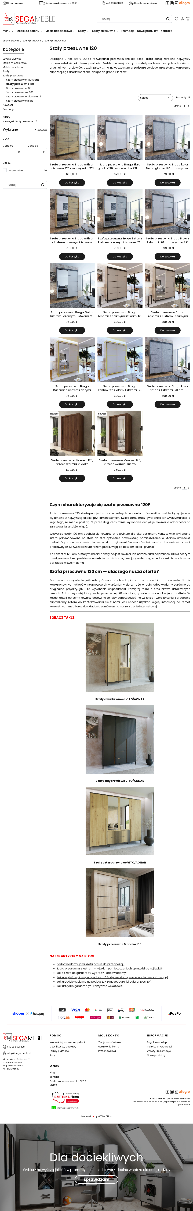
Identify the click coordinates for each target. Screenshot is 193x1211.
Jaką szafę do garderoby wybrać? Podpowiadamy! (92, 973)
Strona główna (11, 40)
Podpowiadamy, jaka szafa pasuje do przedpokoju (90, 964)
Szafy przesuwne (32, 40)
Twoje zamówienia (109, 1042)
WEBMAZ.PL (103, 1116)
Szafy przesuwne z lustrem (22, 80)
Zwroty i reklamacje (159, 1051)
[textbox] (155, 97)
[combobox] (129, 19)
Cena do (33, 145)
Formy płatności (59, 1051)
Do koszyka (72, 182)
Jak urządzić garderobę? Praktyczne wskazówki (89, 986)
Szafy (6, 71)
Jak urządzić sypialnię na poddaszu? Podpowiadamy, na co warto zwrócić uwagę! (112, 977)
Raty (52, 1055)
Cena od (8, 145)
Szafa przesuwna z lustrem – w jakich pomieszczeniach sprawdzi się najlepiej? (110, 968)
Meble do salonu (13, 67)
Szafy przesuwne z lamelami (23, 96)
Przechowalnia (107, 1051)
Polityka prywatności (159, 1046)
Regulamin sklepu (157, 1042)
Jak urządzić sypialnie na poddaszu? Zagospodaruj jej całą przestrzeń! (104, 982)
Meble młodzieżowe (15, 63)
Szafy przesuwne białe (19, 100)
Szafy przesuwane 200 (20, 92)
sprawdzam (97, 1179)
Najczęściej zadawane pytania (68, 1042)
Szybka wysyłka (12, 59)
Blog (52, 1072)
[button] (168, 19)
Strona (177, 105)
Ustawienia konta (108, 1046)
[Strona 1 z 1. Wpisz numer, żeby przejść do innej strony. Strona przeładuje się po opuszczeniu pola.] (184, 106)
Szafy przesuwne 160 (18, 88)
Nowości (8, 105)
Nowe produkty (156, 1055)
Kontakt (54, 1077)
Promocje (8, 109)
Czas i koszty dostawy (63, 1046)
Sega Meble (16, 170)
